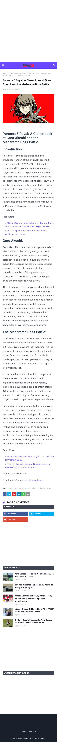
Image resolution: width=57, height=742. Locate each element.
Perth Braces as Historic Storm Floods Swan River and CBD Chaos (34, 575)
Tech (15, 488)
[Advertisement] (28, 31)
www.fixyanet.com (24, 738)
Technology (32, 488)
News (10, 488)
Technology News (14, 73)
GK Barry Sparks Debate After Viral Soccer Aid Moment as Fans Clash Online (33, 621)
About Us (32, 732)
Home (5, 73)
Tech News (23, 488)
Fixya (6, 89)
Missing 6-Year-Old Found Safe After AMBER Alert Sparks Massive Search (34, 610)
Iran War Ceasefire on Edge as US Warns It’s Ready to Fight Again (34, 586)
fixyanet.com (36, 479)
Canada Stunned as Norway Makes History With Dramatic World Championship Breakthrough (33, 598)
